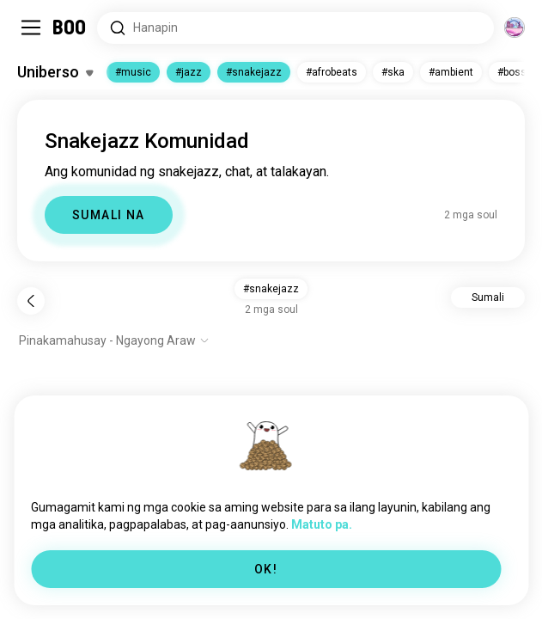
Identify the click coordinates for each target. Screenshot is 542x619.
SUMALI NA (108, 215)
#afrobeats (331, 72)
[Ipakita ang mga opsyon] (114, 340)
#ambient (451, 72)
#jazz (188, 72)
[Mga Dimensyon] (514, 27)
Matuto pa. (321, 524)
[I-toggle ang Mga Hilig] (55, 72)
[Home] (70, 27)
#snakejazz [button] (271, 289)
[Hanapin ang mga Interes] (295, 28)
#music (133, 72)
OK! (265, 569)
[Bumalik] (31, 301)
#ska (393, 72)
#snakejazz (254, 72)
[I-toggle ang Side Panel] (31, 27)
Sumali (488, 297)
